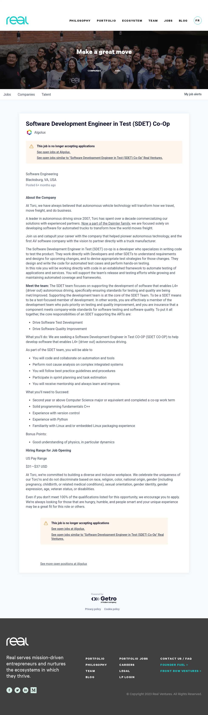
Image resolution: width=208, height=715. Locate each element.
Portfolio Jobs (133, 658)
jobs (7, 94)
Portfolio (106, 20)
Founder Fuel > (174, 665)
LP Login (127, 677)
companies (26, 94)
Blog (183, 20)
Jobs (168, 20)
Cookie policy (112, 609)
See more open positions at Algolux (63, 563)
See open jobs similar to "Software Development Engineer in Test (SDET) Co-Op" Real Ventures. (100, 158)
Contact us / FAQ (176, 658)
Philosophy (80, 20)
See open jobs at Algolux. (54, 152)
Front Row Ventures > (181, 671)
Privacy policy (93, 609)
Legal (124, 671)
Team (153, 20)
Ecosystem (132, 20)
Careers (127, 665)
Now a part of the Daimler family (105, 223)
